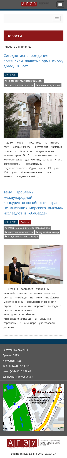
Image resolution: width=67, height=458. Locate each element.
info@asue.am (24, 376)
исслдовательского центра (21, 236)
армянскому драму (48, 85)
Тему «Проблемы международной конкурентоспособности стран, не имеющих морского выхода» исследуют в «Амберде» (33, 203)
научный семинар (47, 232)
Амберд (25, 222)
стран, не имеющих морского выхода (27, 227)
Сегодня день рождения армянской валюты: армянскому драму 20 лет (33, 60)
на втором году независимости (23, 80)
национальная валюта (19, 85)
